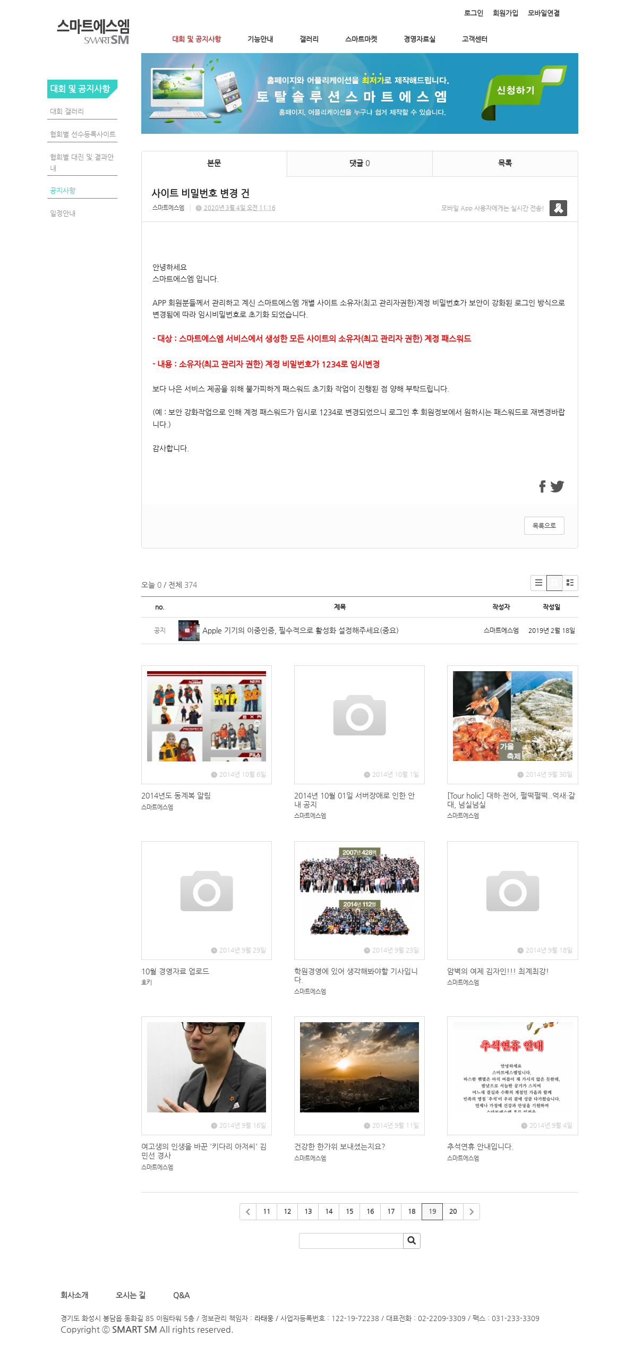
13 (308, 1211)
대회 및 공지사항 (196, 39)
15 (349, 1211)
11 (266, 1211)
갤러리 (309, 39)
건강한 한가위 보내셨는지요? (340, 1146)
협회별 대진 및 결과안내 (82, 162)
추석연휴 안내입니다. (480, 1146)
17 (391, 1211)
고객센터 (474, 39)
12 (287, 1211)
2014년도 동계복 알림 (176, 795)
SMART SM (134, 1329)
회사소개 (76, 1295)
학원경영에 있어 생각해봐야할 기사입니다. (356, 975)
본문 (214, 163)
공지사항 (62, 190)
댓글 (359, 163)
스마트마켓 (361, 39)
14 (328, 1211)
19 (432, 1211)
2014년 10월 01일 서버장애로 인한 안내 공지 (354, 800)
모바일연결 (544, 13)
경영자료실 (419, 39)
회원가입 (505, 13)
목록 (505, 163)
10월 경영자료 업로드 (175, 971)
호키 (146, 982)
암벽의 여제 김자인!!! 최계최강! (498, 971)
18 (411, 1211)
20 (453, 1211)
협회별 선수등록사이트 (83, 134)
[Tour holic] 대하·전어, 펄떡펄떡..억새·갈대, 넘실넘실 (511, 800)
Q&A (181, 1295)
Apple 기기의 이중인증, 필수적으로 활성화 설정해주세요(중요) (300, 630)
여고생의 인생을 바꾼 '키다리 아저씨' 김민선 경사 (204, 1151)
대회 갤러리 (67, 111)
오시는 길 (129, 1295)
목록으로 (544, 525)
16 (370, 1211)
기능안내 (260, 39)
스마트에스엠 (168, 207)
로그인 (473, 13)
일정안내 (62, 213)
